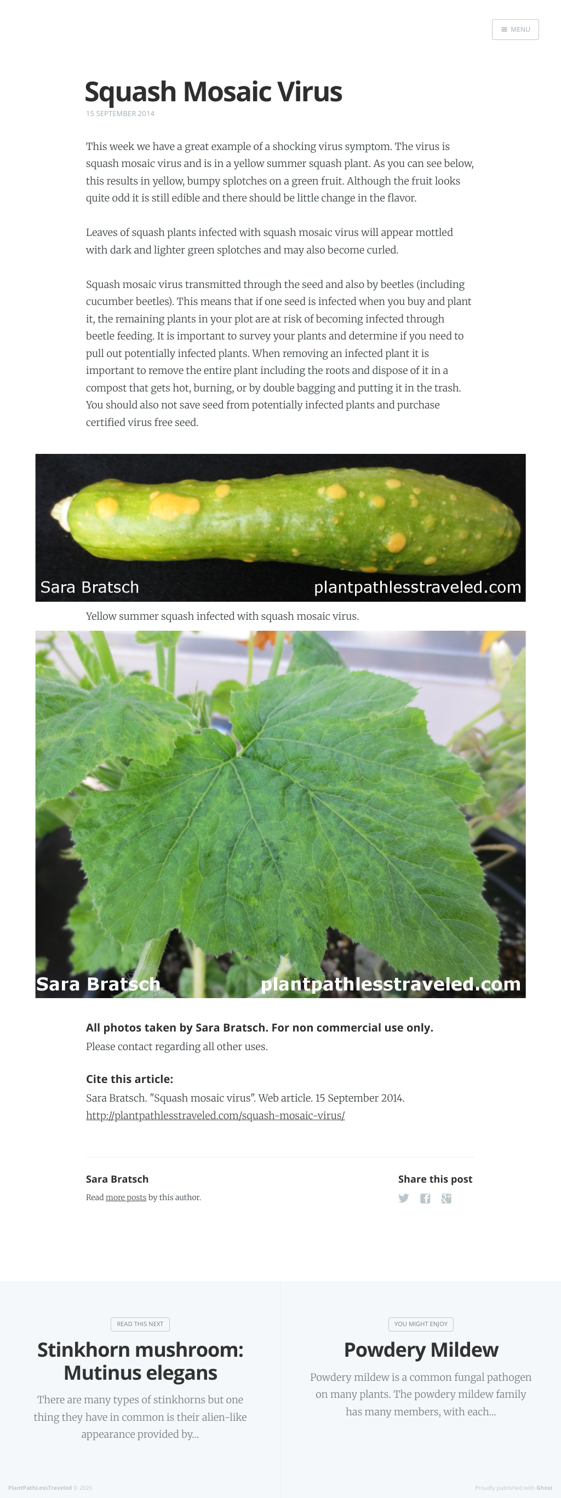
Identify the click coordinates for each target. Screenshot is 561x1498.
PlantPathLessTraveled (40, 1487)
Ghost (544, 1487)
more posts (126, 1197)
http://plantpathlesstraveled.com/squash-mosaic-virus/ (215, 1115)
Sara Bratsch (117, 1179)
